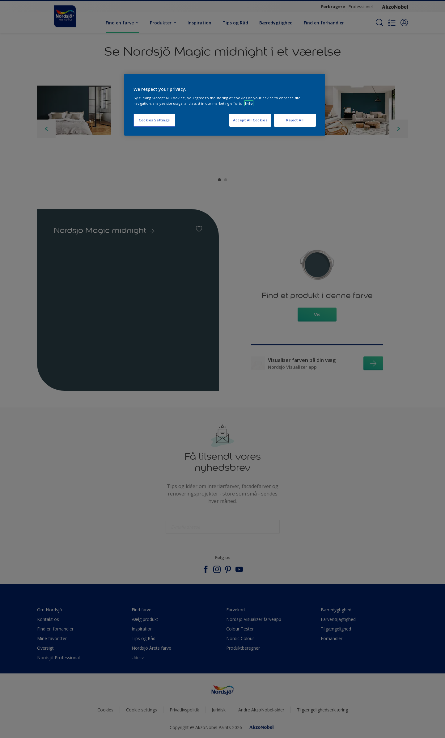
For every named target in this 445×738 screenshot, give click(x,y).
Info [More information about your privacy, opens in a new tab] (249, 103)
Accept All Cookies (250, 120)
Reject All (295, 120)
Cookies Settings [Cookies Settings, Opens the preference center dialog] (154, 120)
